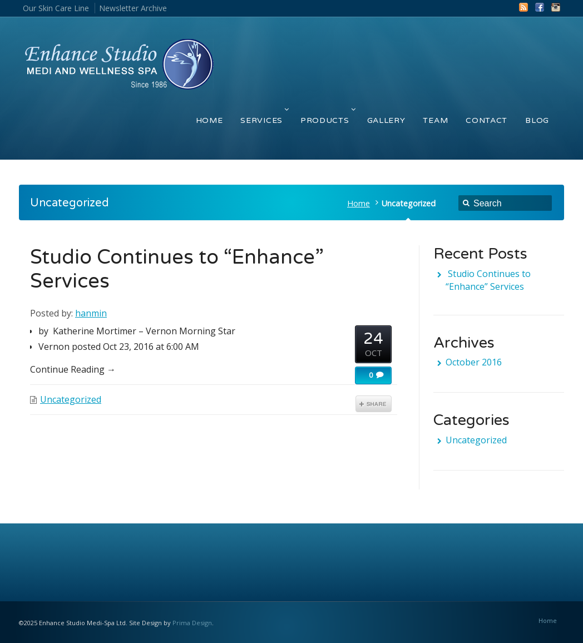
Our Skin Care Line (56, 8)
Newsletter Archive (133, 8)
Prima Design (192, 623)
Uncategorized (70, 399)
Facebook (539, 7)
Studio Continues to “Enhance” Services (488, 280)
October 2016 (474, 362)
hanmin (91, 313)
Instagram (555, 7)
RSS (523, 7)
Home (358, 203)
